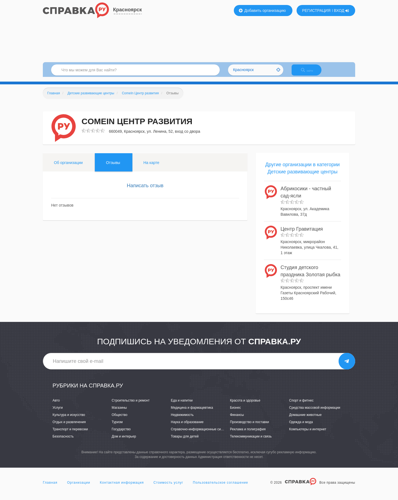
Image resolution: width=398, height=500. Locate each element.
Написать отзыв (145, 190)
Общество (119, 419)
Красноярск (127, 9)
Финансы (237, 419)
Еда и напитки (182, 405)
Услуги (58, 412)
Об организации (68, 167)
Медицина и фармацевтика (192, 412)
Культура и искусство (69, 419)
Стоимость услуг (168, 487)
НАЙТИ (311, 73)
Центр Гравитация (302, 233)
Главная (50, 487)
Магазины (119, 412)
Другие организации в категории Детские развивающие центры (302, 172)
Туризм (117, 427)
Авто (56, 405)
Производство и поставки (249, 427)
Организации (78, 487)
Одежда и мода (301, 427)
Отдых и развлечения (69, 427)
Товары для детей (184, 441)
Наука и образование (187, 427)
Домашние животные (305, 419)
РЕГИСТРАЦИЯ (316, 10)
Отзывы (113, 167)
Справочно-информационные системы (201, 434)
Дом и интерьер (124, 441)
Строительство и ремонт (131, 405)
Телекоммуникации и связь (251, 441)
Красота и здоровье (245, 405)
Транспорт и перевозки (70, 434)
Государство (121, 434)
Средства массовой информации (314, 412)
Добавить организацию (262, 10)
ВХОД (341, 10)
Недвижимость (182, 419)
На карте (151, 167)
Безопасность (63, 441)
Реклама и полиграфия (248, 434)
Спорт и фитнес (301, 405)
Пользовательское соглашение (220, 487)
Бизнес (235, 412)
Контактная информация (122, 487)
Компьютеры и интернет (307, 434)
